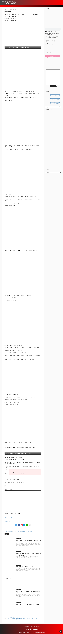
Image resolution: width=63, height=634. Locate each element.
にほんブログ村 (7, 521)
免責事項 (32, 626)
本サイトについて (6, 5)
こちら (49, 44)
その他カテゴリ (48, 5)
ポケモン (23, 5)
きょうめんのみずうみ (8, 531)
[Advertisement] (23, 37)
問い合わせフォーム (37, 626)
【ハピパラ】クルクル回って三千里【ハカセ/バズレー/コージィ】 (55, 99)
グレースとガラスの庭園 (20, 531)
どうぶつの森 (15, 5)
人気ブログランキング (8, 517)
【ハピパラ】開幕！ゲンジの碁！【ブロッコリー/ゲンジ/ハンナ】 (55, 95)
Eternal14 (52, 49)
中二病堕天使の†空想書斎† (9, 3)
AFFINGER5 (43, 632)
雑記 (40, 5)
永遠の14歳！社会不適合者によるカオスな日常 (31, 631)
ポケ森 (31, 531)
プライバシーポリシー (26, 626)
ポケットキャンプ (26, 531)
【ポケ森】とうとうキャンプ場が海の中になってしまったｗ (27, 604)
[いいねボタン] (6, 485)
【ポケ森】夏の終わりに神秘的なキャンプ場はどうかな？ (27, 566)
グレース (14, 531)
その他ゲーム (32, 5)
